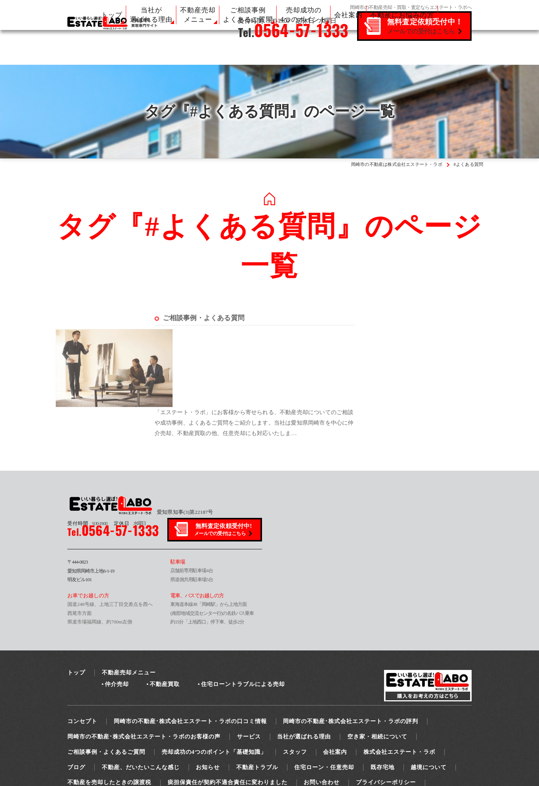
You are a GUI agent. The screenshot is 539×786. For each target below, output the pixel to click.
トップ (111, 15)
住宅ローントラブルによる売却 (243, 619)
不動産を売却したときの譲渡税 (109, 717)
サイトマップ (85, 732)
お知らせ (208, 702)
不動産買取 (165, 619)
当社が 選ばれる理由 (151, 14)
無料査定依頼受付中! (223, 464)
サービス (249, 671)
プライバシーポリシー (386, 717)
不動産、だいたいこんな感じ (141, 702)
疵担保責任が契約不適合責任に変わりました (227, 717)
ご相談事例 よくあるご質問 (248, 14)
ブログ (76, 702)
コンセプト (82, 656)
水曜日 (130, 458)
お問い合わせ (321, 717)
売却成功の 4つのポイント (303, 14)
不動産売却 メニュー (198, 14)
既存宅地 (383, 702)
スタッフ (295, 686)
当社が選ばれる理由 (304, 671)
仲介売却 (117, 619)
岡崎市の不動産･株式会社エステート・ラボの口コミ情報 (190, 656)
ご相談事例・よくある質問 (203, 330)
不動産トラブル (257, 702)
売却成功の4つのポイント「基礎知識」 (214, 686)
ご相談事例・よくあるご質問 (106, 686)
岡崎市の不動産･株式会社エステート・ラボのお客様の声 (143, 671)
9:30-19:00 (87, 458)
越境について (429, 702)
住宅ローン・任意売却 (324, 702)
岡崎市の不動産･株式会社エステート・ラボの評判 (350, 656)
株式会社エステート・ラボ (399, 686)
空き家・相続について (377, 671)
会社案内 (348, 15)
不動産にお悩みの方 (402, 15)
